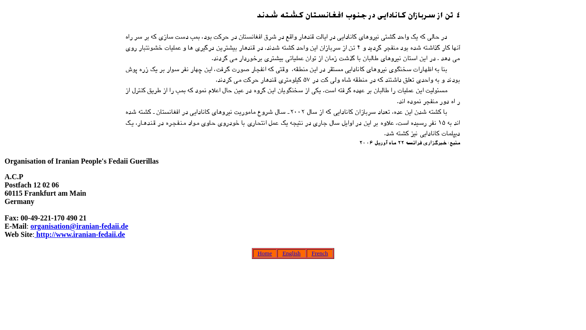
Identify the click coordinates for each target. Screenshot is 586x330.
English (291, 253)
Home (264, 253)
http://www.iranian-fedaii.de (79, 234)
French (319, 253)
